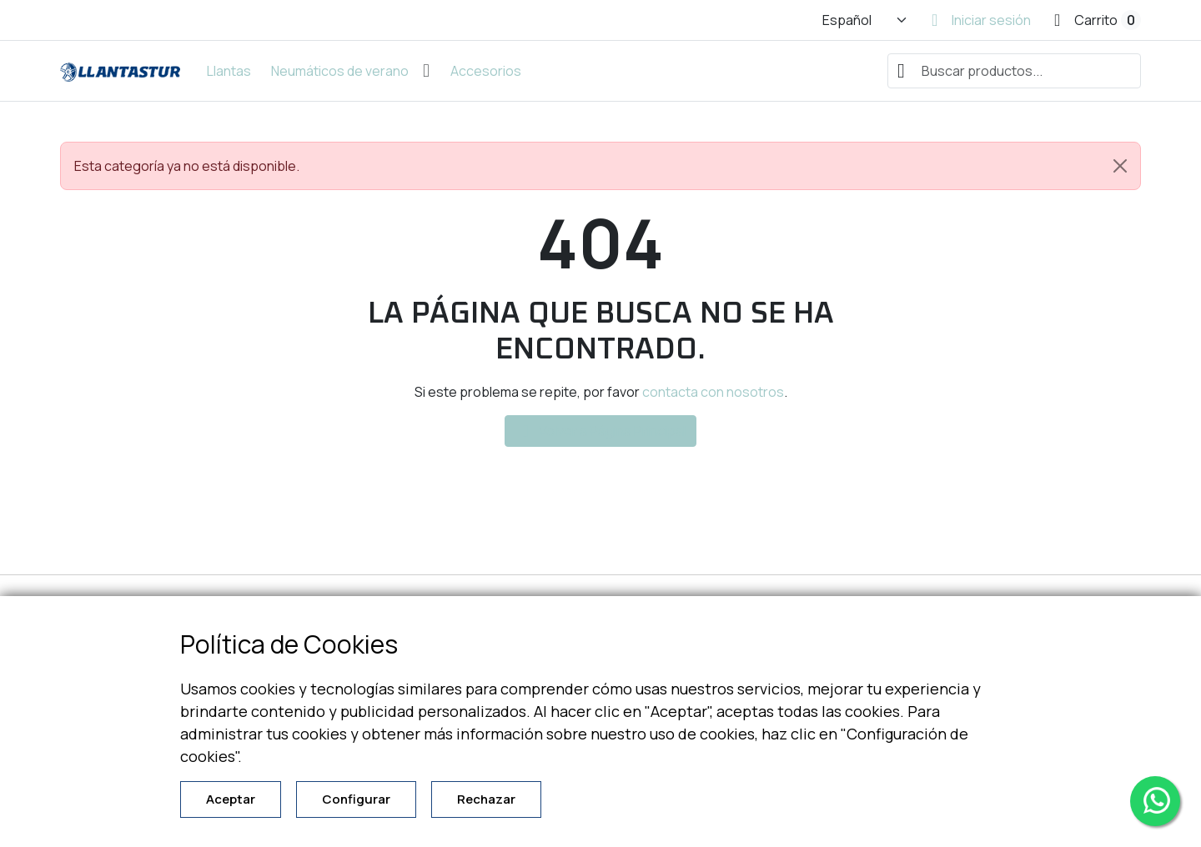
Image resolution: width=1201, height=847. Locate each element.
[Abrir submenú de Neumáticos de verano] (426, 71)
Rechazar (486, 799)
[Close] (1120, 166)
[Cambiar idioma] (865, 20)
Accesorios (485, 71)
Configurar (356, 799)
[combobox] (1014, 70)
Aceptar (230, 799)
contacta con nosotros (713, 392)
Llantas (229, 71)
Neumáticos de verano (340, 71)
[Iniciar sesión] (981, 20)
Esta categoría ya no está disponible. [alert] (607, 166)
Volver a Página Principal (600, 431)
